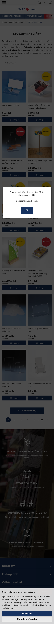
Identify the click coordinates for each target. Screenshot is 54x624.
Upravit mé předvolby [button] (27, 619)
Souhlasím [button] (27, 613)
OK (27, 210)
